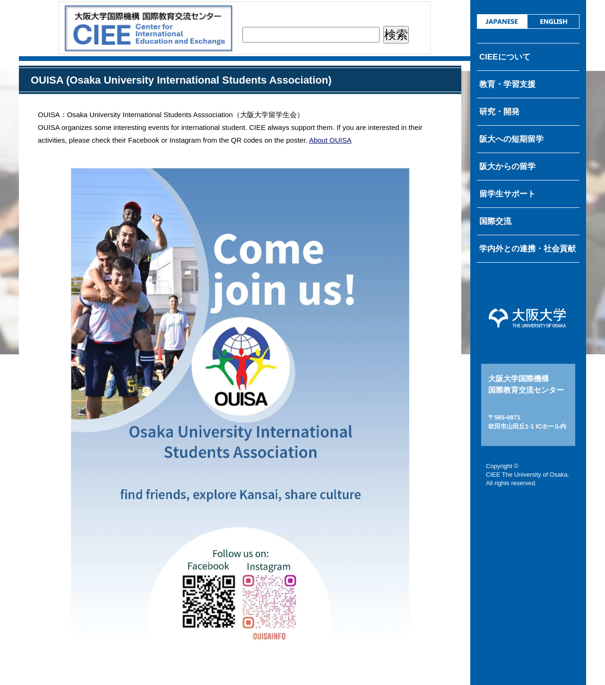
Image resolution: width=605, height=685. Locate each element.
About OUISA (330, 140)
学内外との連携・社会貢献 (527, 248)
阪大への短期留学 (511, 139)
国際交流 (495, 221)
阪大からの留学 (507, 166)
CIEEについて (504, 56)
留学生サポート (507, 193)
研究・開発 (499, 111)
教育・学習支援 (507, 84)
